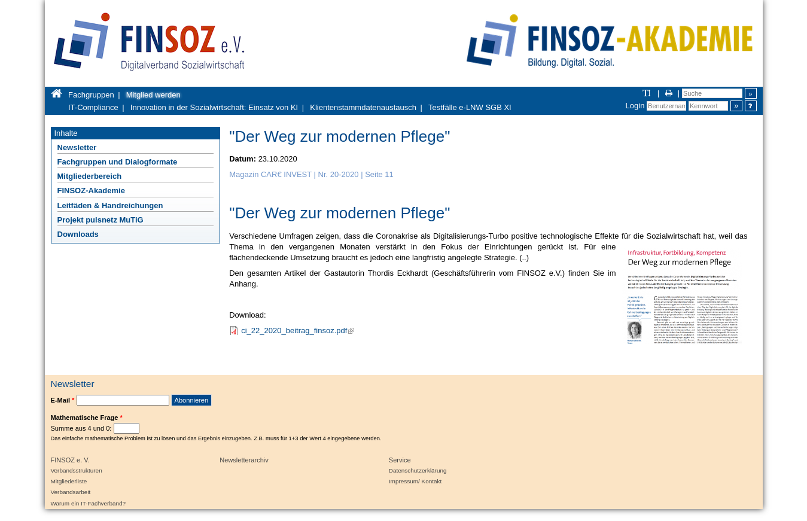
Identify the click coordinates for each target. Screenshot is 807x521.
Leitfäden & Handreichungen (110, 205)
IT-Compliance (93, 107)
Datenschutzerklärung (418, 470)
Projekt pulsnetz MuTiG (100, 219)
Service (400, 460)
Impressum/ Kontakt (415, 481)
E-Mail (63, 400)
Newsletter (77, 147)
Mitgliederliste (69, 481)
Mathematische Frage (87, 417)
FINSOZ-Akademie (91, 190)
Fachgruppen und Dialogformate (117, 161)
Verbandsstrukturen (76, 470)
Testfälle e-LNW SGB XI (469, 107)
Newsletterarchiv (244, 460)
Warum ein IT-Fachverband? (88, 503)
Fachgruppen (91, 94)
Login (635, 105)
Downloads (78, 234)
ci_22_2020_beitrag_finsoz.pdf (297, 330)
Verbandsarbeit (71, 492)
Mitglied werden (153, 94)
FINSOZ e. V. (70, 460)
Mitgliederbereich (89, 176)
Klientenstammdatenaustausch (363, 107)
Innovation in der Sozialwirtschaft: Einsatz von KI (214, 107)
